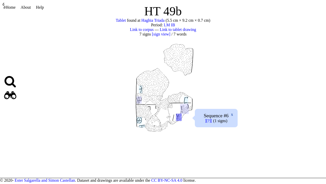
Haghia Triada (153, 20)
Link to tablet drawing (178, 29)
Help (40, 7)
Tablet (121, 20)
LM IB (169, 25)
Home (9, 6)
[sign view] (161, 34)
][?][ (208, 121)
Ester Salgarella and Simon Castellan (45, 180)
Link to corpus (142, 29)
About (26, 7)
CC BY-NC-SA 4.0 (166, 180)
